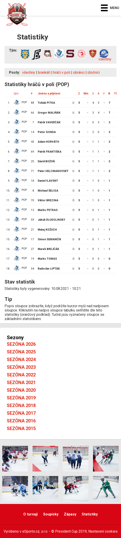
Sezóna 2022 (21, 375)
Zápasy (70, 514)
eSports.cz (31, 531)
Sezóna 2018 (21, 405)
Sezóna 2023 (21, 367)
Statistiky (90, 514)
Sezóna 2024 (21, 359)
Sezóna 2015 (21, 428)
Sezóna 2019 (21, 398)
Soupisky (50, 514)
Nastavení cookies (103, 531)
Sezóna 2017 (21, 413)
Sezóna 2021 (21, 382)
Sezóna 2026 (21, 344)
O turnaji (30, 514)
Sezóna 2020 (21, 390)
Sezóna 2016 (21, 421)
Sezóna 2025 (21, 352)
